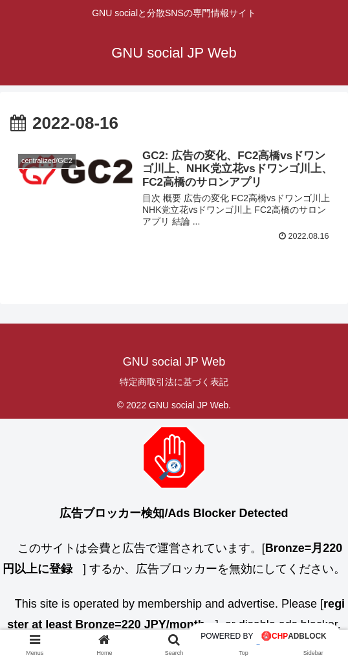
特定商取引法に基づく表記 (174, 382)
